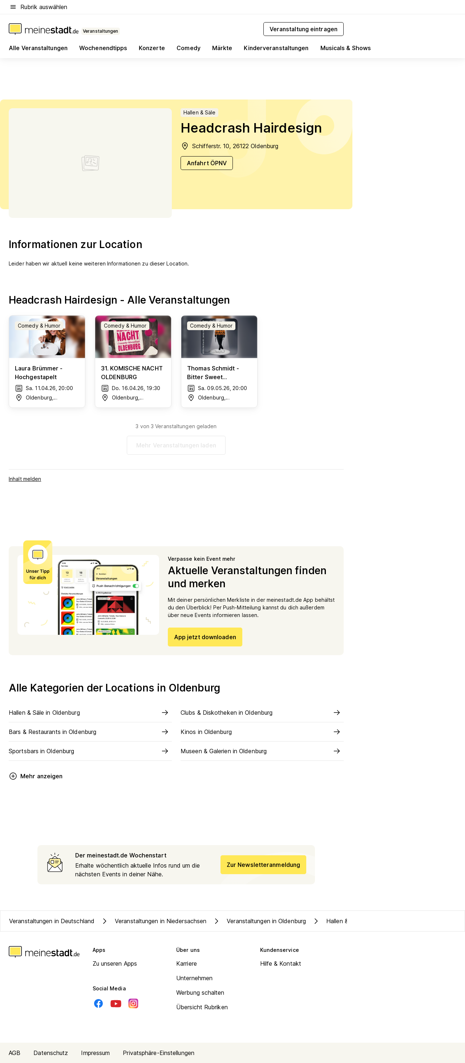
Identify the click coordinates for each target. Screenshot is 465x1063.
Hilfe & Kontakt (281, 963)
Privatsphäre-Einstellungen (158, 1052)
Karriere (186, 963)
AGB (14, 1052)
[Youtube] (116, 1003)
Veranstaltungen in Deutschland (51, 921)
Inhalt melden (25, 479)
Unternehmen (194, 978)
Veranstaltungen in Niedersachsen (153, 921)
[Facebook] (98, 1003)
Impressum (95, 1052)
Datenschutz (50, 1052)
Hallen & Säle (336, 921)
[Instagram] (133, 1003)
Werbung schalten (200, 992)
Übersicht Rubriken (202, 1007)
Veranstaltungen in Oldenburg (259, 921)
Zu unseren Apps (115, 963)
